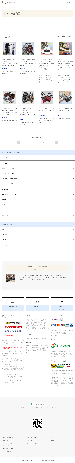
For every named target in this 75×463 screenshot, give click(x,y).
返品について (5, 439)
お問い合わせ (52, 439)
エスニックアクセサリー (8, 173)
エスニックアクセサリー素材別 (9, 178)
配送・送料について (7, 437)
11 (43, 142)
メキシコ (4, 239)
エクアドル (4, 234)
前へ (19, 142)
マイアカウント (53, 434)
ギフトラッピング (6, 442)
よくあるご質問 (29, 439)
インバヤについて (30, 434)
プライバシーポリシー (7, 450)
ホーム (3, 6)
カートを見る (52, 437)
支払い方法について (7, 445)
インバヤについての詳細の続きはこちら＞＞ (34, 278)
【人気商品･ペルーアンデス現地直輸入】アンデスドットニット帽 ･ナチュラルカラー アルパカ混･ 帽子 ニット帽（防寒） (28, 112)
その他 (3, 249)
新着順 (69, 37)
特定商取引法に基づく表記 (8, 448)
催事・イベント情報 (31, 442)
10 (40, 142)
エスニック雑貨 (6, 188)
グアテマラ (4, 244)
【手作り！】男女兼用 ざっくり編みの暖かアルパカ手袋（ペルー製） (65, 110)
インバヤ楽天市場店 (31, 437)
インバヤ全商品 (10, 6)
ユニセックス (5, 214)
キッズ (3, 209)
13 (49, 142)
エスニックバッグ (6, 162)
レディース (4, 199)
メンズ (3, 204)
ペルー (3, 228)
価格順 (63, 37)
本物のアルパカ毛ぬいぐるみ (9, 193)
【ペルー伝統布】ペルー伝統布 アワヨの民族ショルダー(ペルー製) (47, 110)
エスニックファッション (8, 167)
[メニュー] (72, 2)
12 (46, 142)
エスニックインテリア (7, 183)
